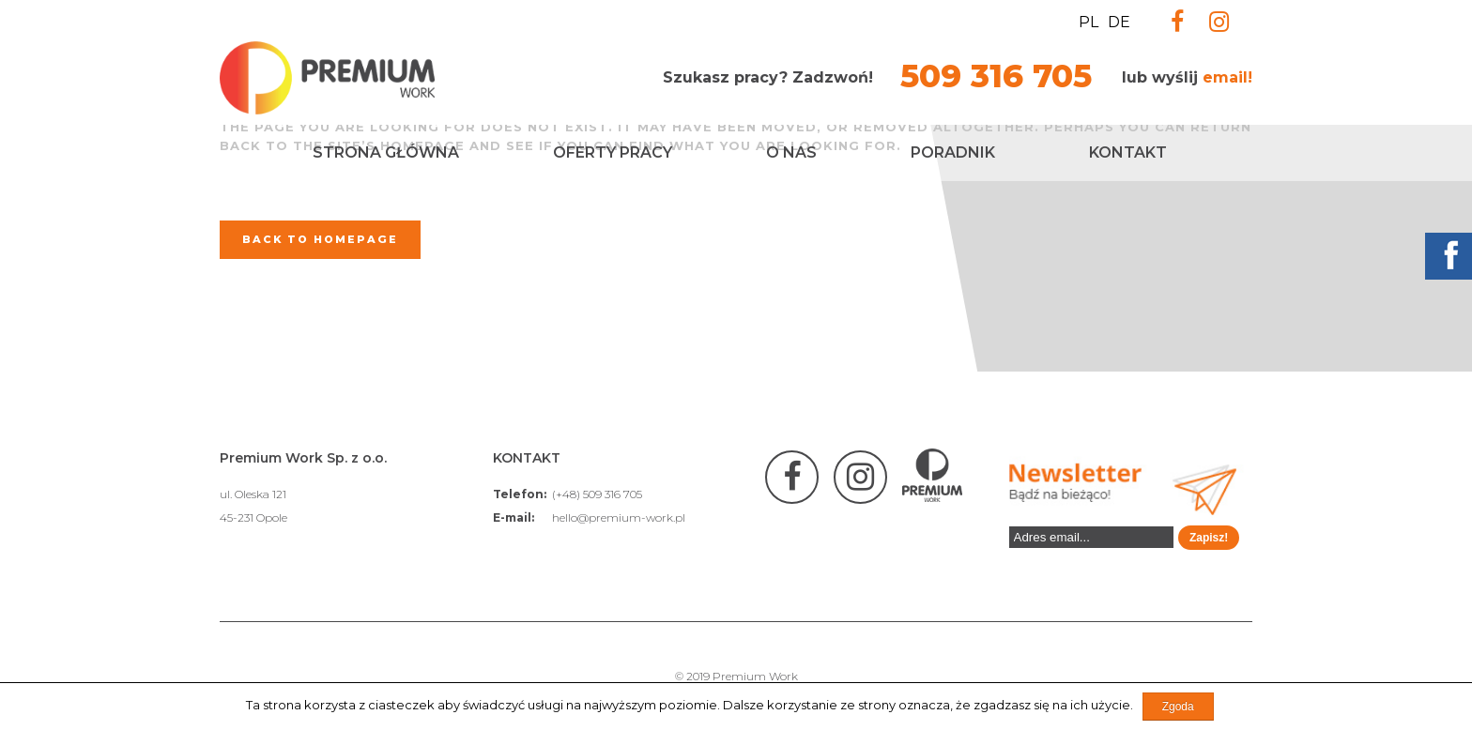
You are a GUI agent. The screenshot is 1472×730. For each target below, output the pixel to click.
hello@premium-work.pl (618, 517)
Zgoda (1178, 706)
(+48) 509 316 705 (597, 494)
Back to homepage (320, 239)
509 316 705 (996, 76)
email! (1227, 77)
